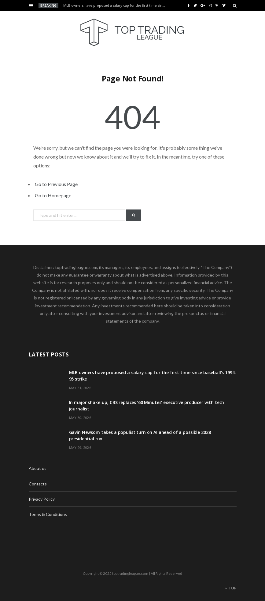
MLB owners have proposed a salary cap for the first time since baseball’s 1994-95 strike (116, 5)
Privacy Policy (42, 499)
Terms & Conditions (48, 514)
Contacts (38, 483)
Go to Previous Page (56, 184)
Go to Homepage (53, 195)
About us (37, 468)
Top (231, 588)
